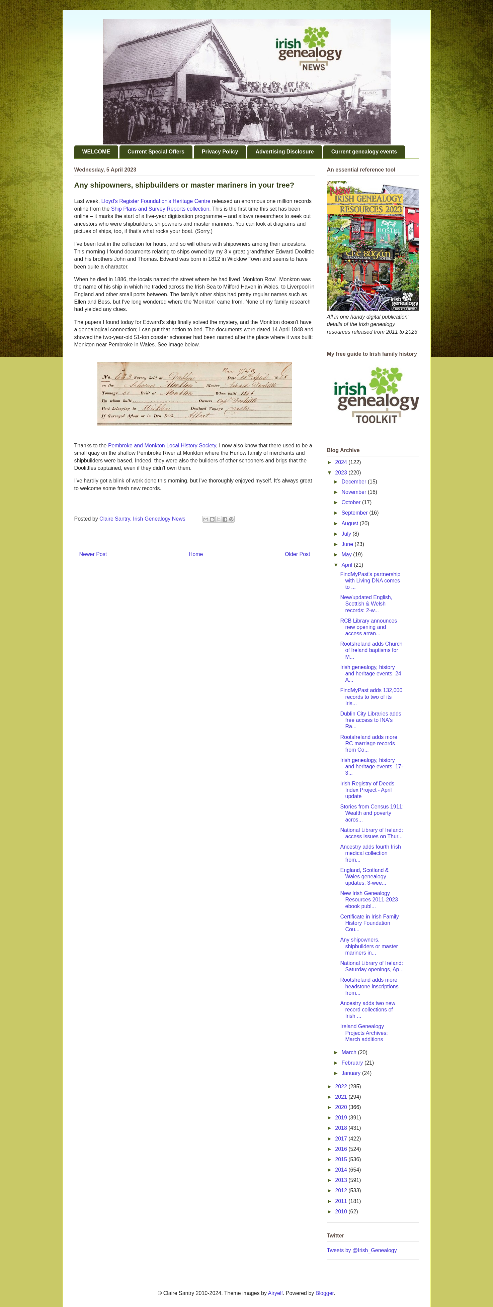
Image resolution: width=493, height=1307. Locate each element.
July (346, 534)
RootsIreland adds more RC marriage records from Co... (368, 743)
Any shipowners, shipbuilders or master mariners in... (369, 946)
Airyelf (275, 1293)
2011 (341, 1201)
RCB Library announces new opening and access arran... (368, 627)
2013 (341, 1180)
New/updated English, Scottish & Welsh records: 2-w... (366, 603)
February (352, 1063)
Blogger (325, 1293)
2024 (341, 462)
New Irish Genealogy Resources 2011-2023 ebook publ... (369, 899)
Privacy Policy (220, 151)
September (355, 513)
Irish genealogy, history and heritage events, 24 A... (370, 673)
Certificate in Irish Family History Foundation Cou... (369, 923)
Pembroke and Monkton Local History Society (162, 445)
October (351, 502)
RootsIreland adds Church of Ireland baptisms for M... (371, 650)
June (347, 544)
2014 (341, 1170)
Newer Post (93, 554)
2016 (341, 1149)
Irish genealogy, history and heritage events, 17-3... (371, 766)
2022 (341, 1086)
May (347, 554)
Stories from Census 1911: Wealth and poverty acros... (371, 813)
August (350, 523)
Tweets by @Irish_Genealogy (362, 1250)
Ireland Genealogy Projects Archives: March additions (364, 1032)
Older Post (297, 554)
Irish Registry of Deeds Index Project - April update (367, 790)
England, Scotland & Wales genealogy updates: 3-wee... (364, 876)
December (354, 481)
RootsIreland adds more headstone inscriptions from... (369, 986)
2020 (341, 1107)
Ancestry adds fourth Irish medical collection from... (370, 853)
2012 (341, 1190)
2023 (341, 472)
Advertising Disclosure (284, 151)
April (347, 565)
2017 (341, 1138)
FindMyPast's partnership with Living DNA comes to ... (370, 580)
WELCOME (96, 151)
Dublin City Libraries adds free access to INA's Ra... (370, 720)
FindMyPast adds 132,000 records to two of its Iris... (371, 696)
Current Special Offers (156, 151)
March (349, 1052)
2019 (341, 1117)
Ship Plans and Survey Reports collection (160, 209)
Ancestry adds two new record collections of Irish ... (367, 1009)
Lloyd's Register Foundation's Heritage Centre (155, 201)
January (351, 1073)
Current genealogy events (364, 151)
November (354, 492)
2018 (341, 1128)
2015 (341, 1159)
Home (196, 554)
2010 (341, 1211)
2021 (341, 1097)
